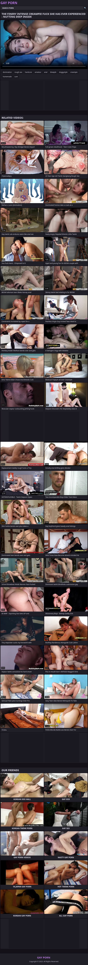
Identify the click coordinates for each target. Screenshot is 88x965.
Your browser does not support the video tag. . (44, 44)
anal (45, 72)
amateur (38, 72)
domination (7, 72)
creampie (73, 72)
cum (16, 76)
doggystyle (63, 72)
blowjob (53, 72)
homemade (7, 76)
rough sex (18, 72)
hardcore (28, 72)
